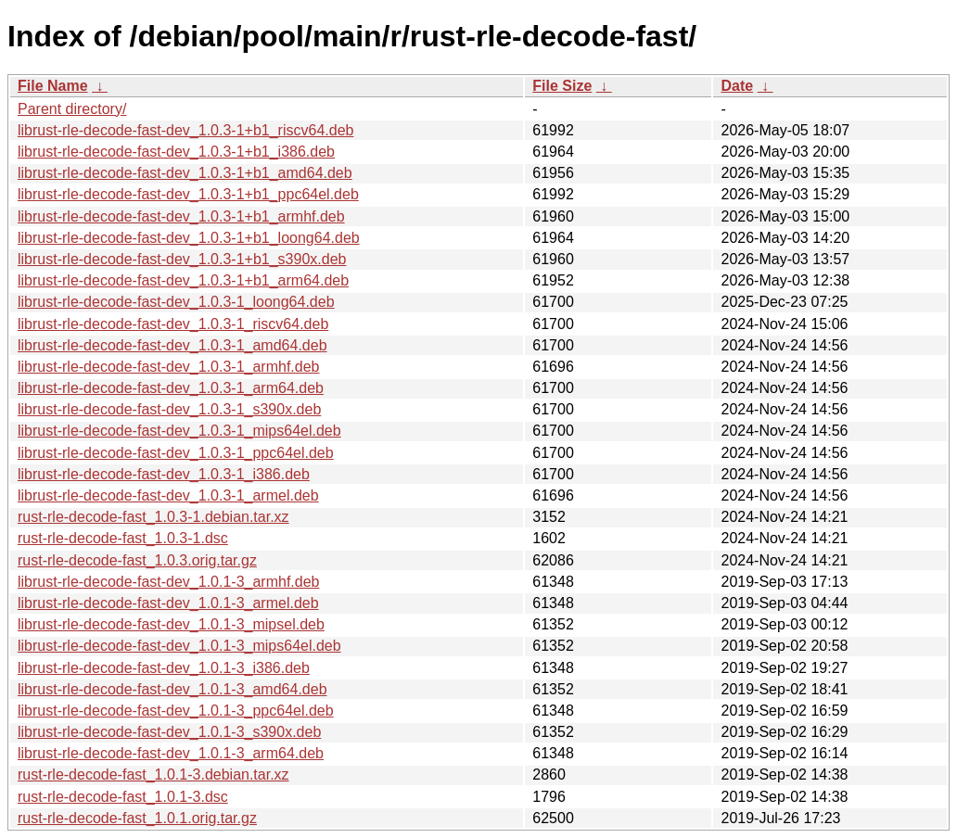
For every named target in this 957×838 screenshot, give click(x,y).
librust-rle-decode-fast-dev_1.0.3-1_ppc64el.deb (176, 453)
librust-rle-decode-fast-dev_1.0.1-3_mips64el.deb (179, 646)
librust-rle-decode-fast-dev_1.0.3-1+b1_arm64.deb (183, 280)
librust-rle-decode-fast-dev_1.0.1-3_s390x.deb (169, 732)
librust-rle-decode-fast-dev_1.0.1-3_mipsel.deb (171, 624)
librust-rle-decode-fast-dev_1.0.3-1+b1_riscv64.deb (185, 130)
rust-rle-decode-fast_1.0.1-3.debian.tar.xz (153, 774)
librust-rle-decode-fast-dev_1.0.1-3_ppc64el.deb (176, 710)
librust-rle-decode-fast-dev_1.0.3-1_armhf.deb (169, 367)
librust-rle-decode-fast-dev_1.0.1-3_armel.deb (168, 603)
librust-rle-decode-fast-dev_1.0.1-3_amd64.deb (172, 689)
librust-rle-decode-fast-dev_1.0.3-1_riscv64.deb (173, 324)
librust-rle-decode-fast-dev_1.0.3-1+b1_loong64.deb (189, 238)
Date (737, 86)
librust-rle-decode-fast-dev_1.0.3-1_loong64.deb (176, 302)
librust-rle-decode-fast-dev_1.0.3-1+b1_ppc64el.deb (188, 194)
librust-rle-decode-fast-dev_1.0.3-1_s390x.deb (169, 409)
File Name (53, 86)
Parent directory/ (72, 109)
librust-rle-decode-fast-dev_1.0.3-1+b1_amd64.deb (185, 173)
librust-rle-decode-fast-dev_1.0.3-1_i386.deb (164, 474)
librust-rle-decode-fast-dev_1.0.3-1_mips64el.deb (179, 430)
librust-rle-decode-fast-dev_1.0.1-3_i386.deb (164, 668)
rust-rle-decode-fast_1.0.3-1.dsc (123, 538)
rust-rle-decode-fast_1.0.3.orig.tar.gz (137, 560)
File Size (562, 86)
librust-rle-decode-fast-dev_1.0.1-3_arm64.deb (171, 753)
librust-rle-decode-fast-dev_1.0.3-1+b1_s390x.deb (182, 259)
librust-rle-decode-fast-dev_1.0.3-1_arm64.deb (171, 388)
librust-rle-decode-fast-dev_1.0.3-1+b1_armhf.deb (181, 216)
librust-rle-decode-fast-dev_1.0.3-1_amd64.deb (172, 345)
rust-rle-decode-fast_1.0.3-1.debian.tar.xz (153, 517)
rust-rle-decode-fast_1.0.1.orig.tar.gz (137, 818)
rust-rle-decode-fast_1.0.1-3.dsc (123, 797)
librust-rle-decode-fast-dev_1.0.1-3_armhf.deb (169, 582)
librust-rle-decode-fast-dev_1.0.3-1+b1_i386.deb (176, 151)
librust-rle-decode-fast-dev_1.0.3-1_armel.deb (168, 495)
